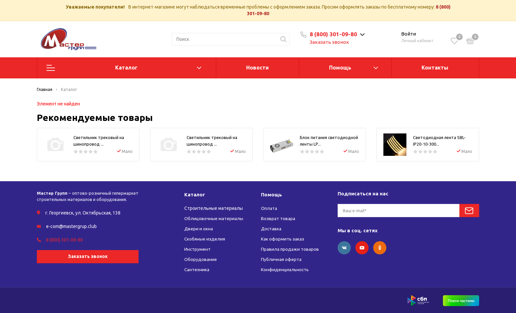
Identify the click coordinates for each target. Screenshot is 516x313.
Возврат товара (278, 218)
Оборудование (200, 259)
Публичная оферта (281, 259)
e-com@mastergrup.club (71, 226)
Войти (408, 34)
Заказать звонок (330, 42)
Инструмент (197, 249)
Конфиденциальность (285, 269)
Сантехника (197, 269)
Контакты (435, 68)
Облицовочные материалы (213, 218)
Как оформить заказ (282, 239)
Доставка (271, 228)
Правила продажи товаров (290, 249)
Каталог (126, 68)
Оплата (269, 208)
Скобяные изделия (204, 239)
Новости (257, 68)
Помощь (340, 68)
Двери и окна (198, 228)
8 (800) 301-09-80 (334, 34)
